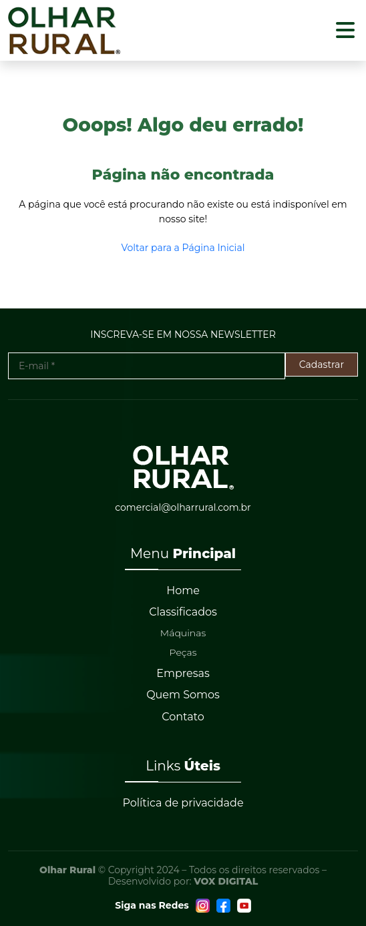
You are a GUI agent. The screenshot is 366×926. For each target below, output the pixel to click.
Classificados (183, 612)
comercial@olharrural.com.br (182, 507)
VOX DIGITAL (226, 881)
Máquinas (183, 633)
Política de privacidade (182, 802)
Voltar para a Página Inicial (183, 248)
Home (183, 590)
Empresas (182, 673)
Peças (183, 652)
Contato (183, 716)
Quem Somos (183, 694)
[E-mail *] (146, 366)
